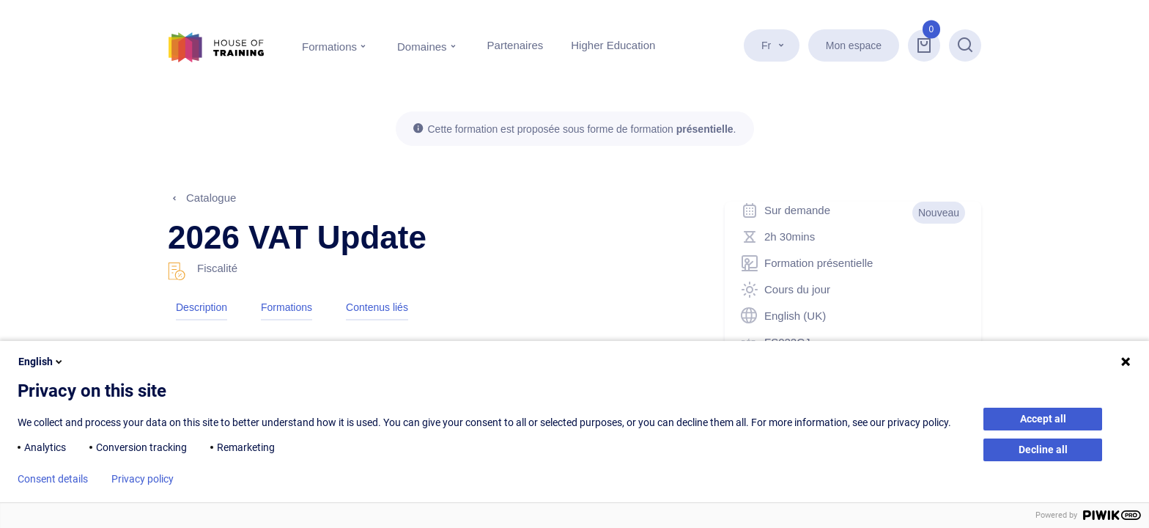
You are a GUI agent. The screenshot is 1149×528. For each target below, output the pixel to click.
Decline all (1043, 449)
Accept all (1043, 419)
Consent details (53, 479)
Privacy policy (142, 479)
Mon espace (854, 45)
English (41, 361)
